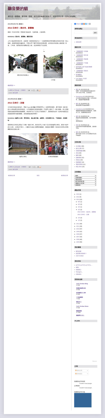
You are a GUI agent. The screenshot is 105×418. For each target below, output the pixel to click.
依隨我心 (78, 269)
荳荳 (77, 125)
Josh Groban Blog (82, 283)
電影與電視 (79, 164)
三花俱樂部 (79, 297)
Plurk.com (94, 361)
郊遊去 (78, 160)
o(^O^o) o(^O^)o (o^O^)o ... (84, 265)
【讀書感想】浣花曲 (82, 51)
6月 (79, 204)
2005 (78, 242)
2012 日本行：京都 (16, 103)
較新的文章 (11, 175)
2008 (78, 234)
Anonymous (79, 96)
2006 (78, 239)
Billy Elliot (79, 166)
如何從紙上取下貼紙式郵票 (84, 67)
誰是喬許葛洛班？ (81, 253)
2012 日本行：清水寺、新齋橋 (21, 28)
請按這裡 (78, 42)
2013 (78, 199)
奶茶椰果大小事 (81, 293)
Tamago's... (79, 272)
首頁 (38, 175)
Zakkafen (78, 274)
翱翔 (77, 267)
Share (77, 24)
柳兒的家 (78, 251)
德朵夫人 (79, 302)
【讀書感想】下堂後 (82, 63)
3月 (79, 209)
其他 (77, 153)
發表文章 (78, 370)
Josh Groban (80, 256)
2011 (78, 226)
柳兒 (77, 89)
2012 (78, 223)
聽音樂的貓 (18, 8)
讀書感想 (78, 157)
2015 (78, 194)
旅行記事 (15, 93)
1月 (79, 220)
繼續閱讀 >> (11, 85)
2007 (78, 236)
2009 (78, 231)
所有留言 (78, 373)
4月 (79, 207)
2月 (79, 217)
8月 (79, 201)
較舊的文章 (64, 175)
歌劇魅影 (78, 162)
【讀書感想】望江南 (82, 55)
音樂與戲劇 (79, 151)
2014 (78, 197)
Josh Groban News (82, 306)
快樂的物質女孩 (81, 288)
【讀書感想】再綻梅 (82, 59)
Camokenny (79, 109)
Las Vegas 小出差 (81, 78)
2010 (78, 229)
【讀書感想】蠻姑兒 (82, 70)
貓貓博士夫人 (80, 315)
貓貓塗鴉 (79, 311)
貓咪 (77, 155)
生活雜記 (78, 146)
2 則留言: (23, 90)
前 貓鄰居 (79, 74)
